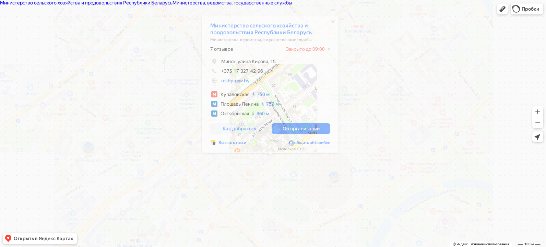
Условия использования (490, 244)
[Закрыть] (333, 23)
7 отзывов (221, 51)
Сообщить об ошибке (309, 144)
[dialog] (270, 85)
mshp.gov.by (235, 82)
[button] (502, 8)
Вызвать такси (232, 144)
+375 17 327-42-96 (236, 72)
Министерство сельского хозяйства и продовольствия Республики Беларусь (261, 30)
